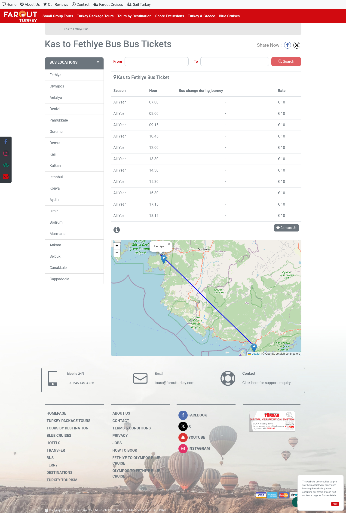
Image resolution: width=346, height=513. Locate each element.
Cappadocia (59, 279)
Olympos (57, 86)
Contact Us (286, 228)
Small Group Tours (58, 16)
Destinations (60, 472)
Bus (50, 458)
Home (9, 4)
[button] (254, 348)
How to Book (125, 450)
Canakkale (58, 268)
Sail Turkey (139, 4)
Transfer (56, 450)
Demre (55, 143)
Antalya (56, 97)
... (60, 28)
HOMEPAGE (56, 413)
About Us (30, 4)
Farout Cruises (108, 4)
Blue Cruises (229, 16)
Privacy (120, 435)
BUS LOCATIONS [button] (74, 62)
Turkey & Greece (201, 16)
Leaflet (254, 353)
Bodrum (56, 222)
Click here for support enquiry (266, 383)
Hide (335, 504)
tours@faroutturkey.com (174, 383)
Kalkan (55, 165)
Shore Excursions (169, 16)
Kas (53, 154)
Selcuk (55, 256)
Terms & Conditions (132, 428)
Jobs (117, 443)
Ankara (55, 245)
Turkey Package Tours (95, 16)
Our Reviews (55, 4)
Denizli (55, 109)
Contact (80, 4)
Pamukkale (59, 120)
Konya (55, 188)
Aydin (54, 199)
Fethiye (55, 75)
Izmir (54, 211)
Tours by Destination (134, 16)
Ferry (52, 465)
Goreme (56, 131)
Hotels (53, 443)
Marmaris (57, 233)
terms (309, 495)
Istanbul (56, 177)
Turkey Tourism (62, 480)
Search (286, 61)
